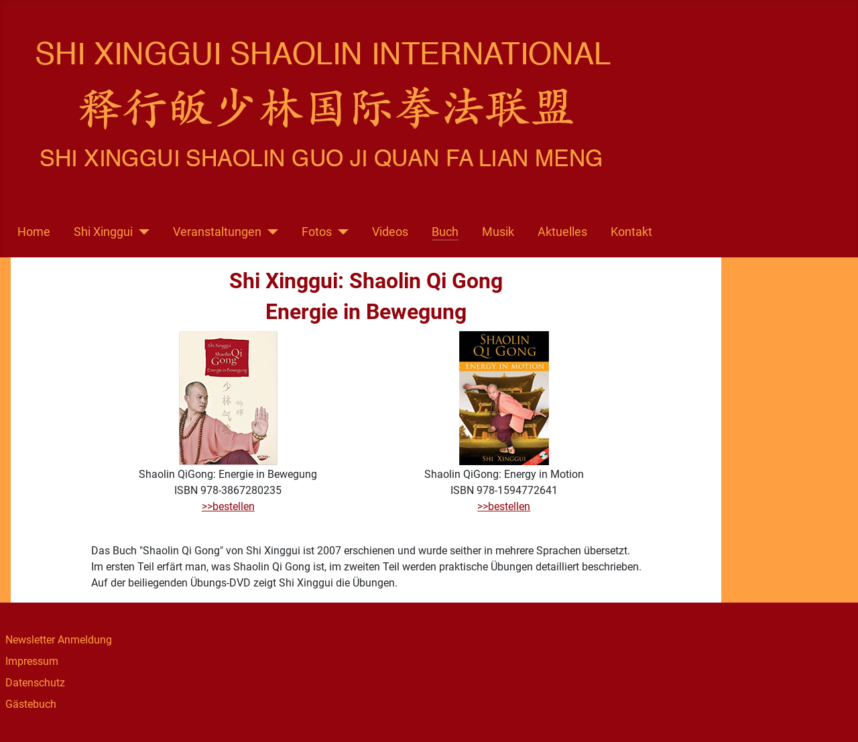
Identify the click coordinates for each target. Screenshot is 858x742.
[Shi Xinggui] (141, 232)
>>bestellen (228, 506)
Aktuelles (562, 232)
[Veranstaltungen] (269, 232)
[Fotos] (340, 232)
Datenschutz (35, 682)
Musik (498, 232)
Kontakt (631, 232)
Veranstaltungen (217, 232)
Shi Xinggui (103, 232)
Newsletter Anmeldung (58, 639)
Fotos (317, 232)
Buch (445, 232)
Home (33, 232)
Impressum (31, 661)
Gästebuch (30, 704)
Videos (390, 232)
